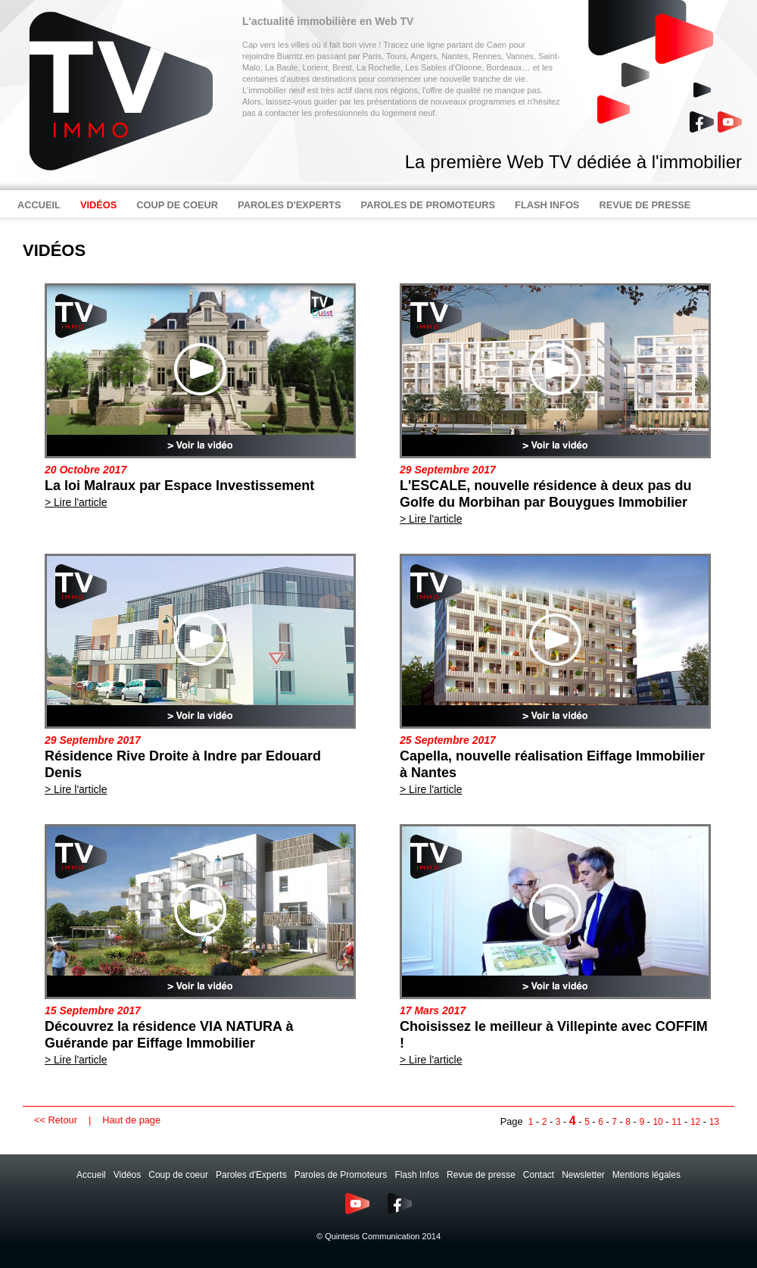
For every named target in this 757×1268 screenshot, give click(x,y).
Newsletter (583, 1175)
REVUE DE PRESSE (644, 205)
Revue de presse (481, 1175)
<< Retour (55, 1120)
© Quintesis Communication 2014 (378, 1236)
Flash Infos (416, 1175)
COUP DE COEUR (177, 205)
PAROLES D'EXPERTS (289, 205)
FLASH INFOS (547, 205)
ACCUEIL (39, 205)
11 (676, 1122)
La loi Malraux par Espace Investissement (179, 485)
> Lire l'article (76, 502)
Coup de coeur (178, 1175)
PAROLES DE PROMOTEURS (428, 205)
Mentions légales (646, 1175)
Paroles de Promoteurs (341, 1175)
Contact (538, 1175)
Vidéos (127, 1175)
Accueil (91, 1175)
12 (695, 1122)
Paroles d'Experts (251, 1175)
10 (657, 1122)
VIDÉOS (98, 205)
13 (714, 1122)
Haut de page (131, 1120)
